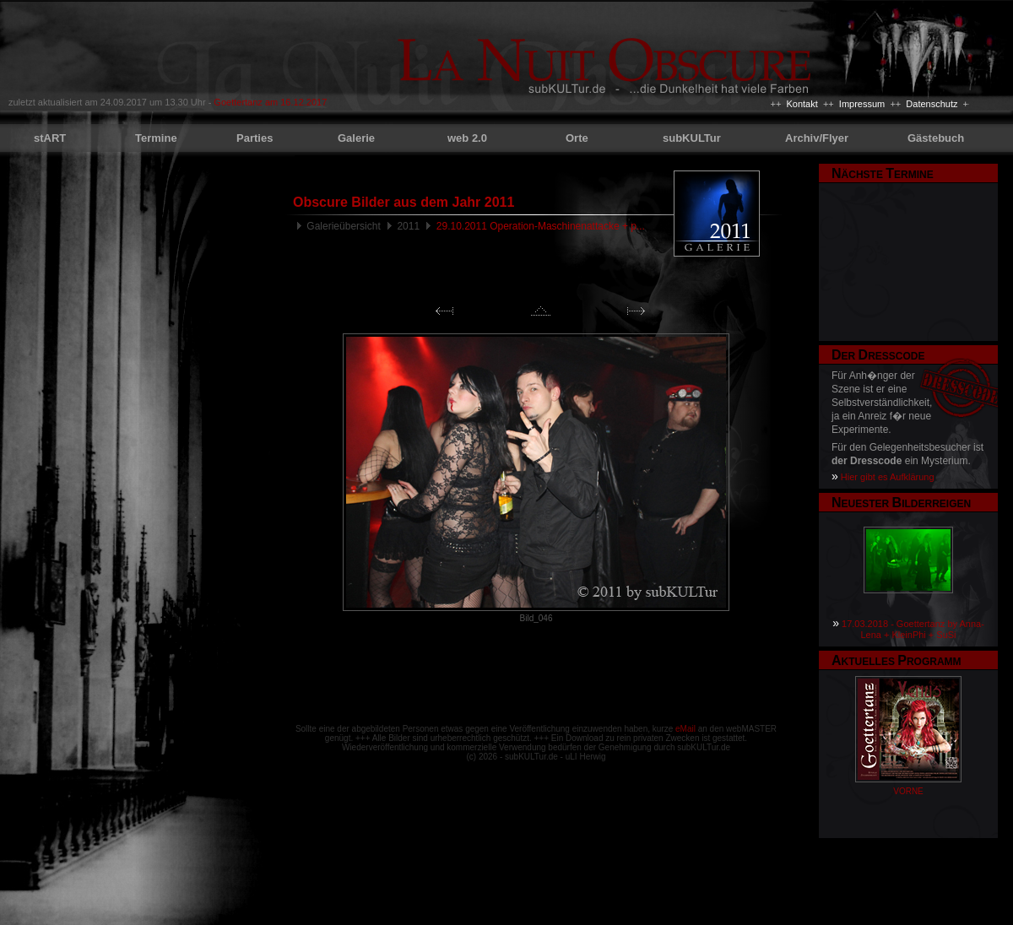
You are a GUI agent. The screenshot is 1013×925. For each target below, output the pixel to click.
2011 (408, 226)
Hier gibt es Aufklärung (887, 477)
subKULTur (692, 138)
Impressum (862, 104)
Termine (156, 138)
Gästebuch (935, 138)
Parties (254, 138)
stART (50, 138)
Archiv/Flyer (816, 138)
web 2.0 (467, 138)
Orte (577, 138)
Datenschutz (931, 104)
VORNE (908, 791)
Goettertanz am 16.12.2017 (270, 102)
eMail (685, 728)
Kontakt (801, 104)
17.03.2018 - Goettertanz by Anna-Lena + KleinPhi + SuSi (913, 629)
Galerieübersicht (343, 226)
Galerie (356, 138)
